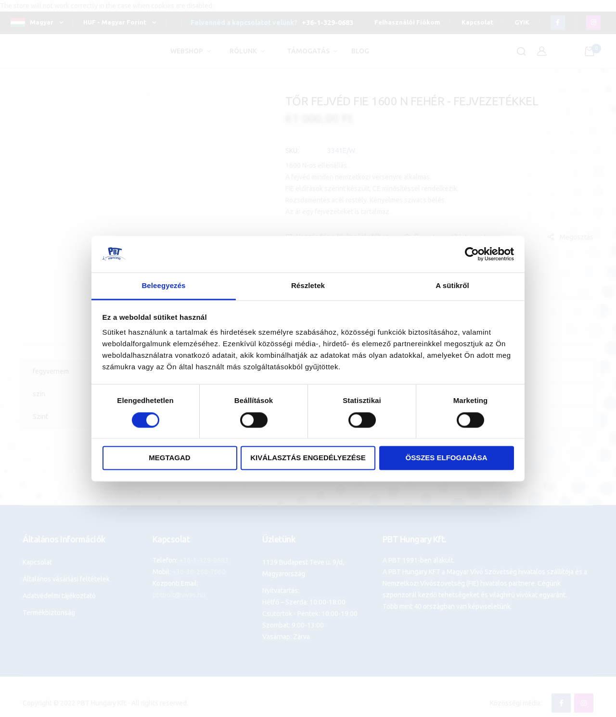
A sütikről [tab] (452, 286)
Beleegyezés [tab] (163, 286)
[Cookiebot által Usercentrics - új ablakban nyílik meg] (472, 254)
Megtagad (169, 458)
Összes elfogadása (446, 458)
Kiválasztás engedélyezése (308, 458)
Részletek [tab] (308, 286)
